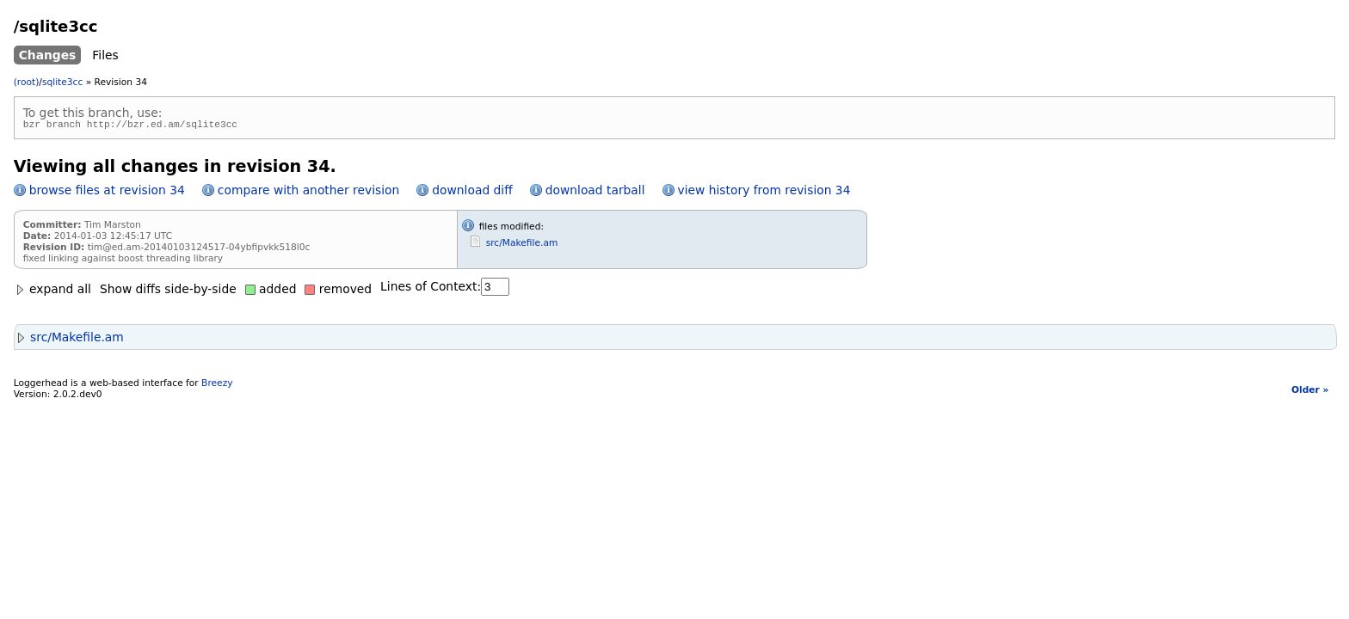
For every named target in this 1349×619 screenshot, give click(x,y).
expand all (52, 291)
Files (105, 55)
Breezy (216, 385)
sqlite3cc (62, 82)
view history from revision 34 (764, 192)
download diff (472, 192)
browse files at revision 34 (107, 192)
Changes (48, 55)
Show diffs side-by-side (168, 291)
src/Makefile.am (522, 245)
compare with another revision (308, 192)
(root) (27, 82)
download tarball (595, 192)
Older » (1309, 392)
